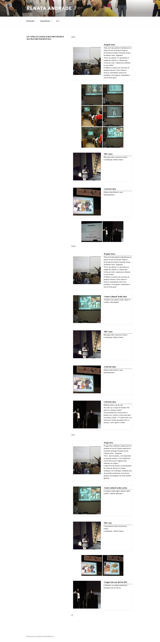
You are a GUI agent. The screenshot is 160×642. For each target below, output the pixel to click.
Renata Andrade (49, 8)
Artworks (31, 21)
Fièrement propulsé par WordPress (40, 636)
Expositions (46, 21)
